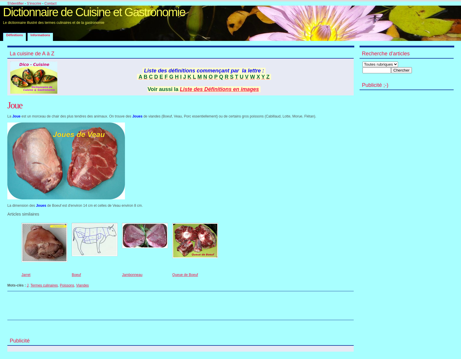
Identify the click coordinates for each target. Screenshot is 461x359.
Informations (40, 35)
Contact (50, 3)
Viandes (82, 285)
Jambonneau (132, 275)
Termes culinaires (44, 285)
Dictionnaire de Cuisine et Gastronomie (94, 12)
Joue (14, 105)
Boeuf (76, 275)
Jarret (26, 275)
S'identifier (15, 3)
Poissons (67, 285)
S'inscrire (34, 3)
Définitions (14, 35)
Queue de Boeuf (185, 275)
